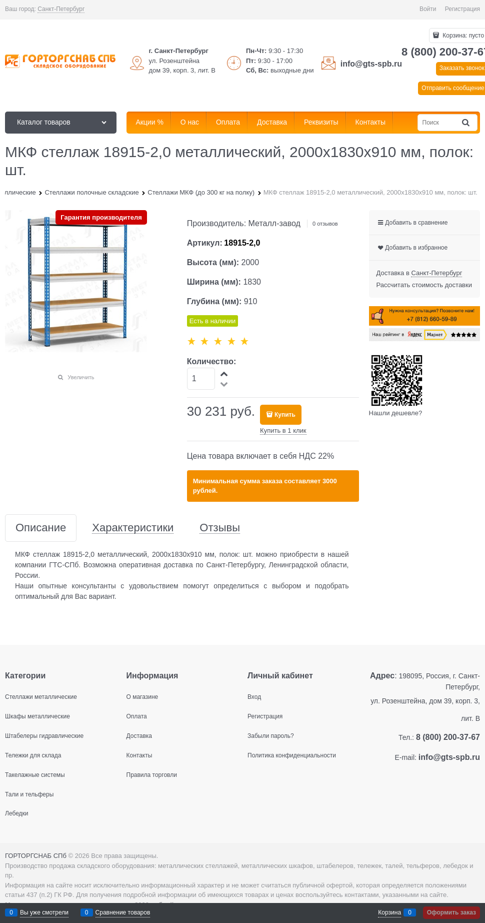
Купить (285, 414)
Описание (41, 528)
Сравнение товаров (123, 912)
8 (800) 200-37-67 (448, 737)
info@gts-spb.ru (371, 64)
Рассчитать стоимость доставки (424, 285)
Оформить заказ (451, 912)
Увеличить (81, 377)
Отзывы (220, 528)
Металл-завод (274, 223)
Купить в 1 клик (283, 430)
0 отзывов (325, 224)
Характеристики (133, 528)
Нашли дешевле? (395, 413)
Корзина (389, 912)
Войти (428, 9)
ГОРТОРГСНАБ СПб (35, 855)
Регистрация (462, 9)
